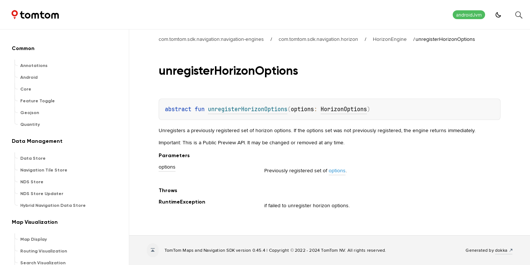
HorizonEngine (390, 39)
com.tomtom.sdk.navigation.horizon (318, 39)
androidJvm (469, 15)
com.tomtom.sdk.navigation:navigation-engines (211, 39)
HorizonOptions (344, 109)
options (337, 170)
